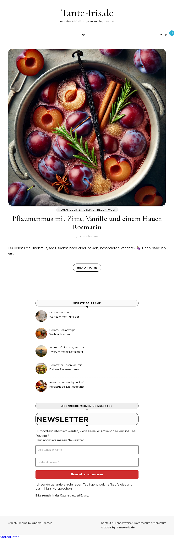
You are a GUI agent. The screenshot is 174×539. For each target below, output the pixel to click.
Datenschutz (142, 522)
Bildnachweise (122, 522)
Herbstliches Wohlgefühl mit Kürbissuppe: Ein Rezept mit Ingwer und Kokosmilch (66, 385)
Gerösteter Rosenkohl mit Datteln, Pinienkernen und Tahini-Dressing (65, 367)
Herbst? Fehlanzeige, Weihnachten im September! (62, 332)
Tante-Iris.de (87, 12)
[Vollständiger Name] (87, 450)
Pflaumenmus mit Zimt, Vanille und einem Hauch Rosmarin (87, 222)
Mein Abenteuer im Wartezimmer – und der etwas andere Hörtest (64, 315)
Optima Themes (42, 522)
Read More (87, 267)
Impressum (159, 522)
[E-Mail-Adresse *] (87, 462)
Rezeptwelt (106, 210)
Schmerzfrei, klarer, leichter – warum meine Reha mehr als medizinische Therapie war (66, 350)
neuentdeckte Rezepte (76, 210)
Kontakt (106, 522)
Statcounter (9, 537)
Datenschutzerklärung (74, 495)
